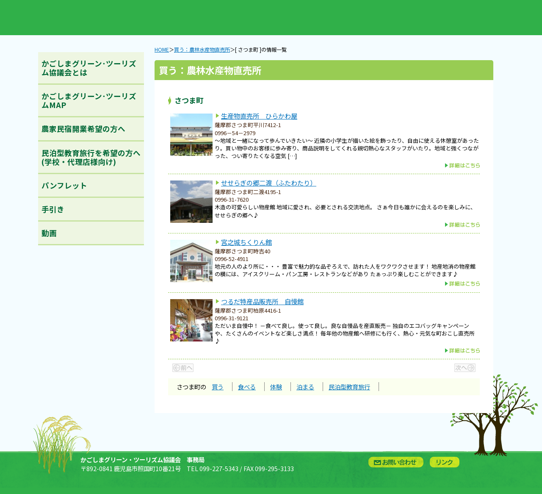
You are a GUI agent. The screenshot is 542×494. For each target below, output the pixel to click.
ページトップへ (520, 441)
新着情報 (104, 17)
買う (218, 386)
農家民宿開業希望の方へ (83, 128)
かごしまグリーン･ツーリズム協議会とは (88, 68)
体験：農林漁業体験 (262, 17)
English (367, 17)
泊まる (305, 386)
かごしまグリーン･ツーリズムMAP (88, 100)
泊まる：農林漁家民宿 (314, 17)
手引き (52, 209)
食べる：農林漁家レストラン (209, 17)
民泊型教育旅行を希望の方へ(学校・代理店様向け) (91, 157)
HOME (162, 49)
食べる (247, 386)
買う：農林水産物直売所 (157, 17)
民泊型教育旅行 (349, 386)
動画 (49, 233)
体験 (276, 386)
